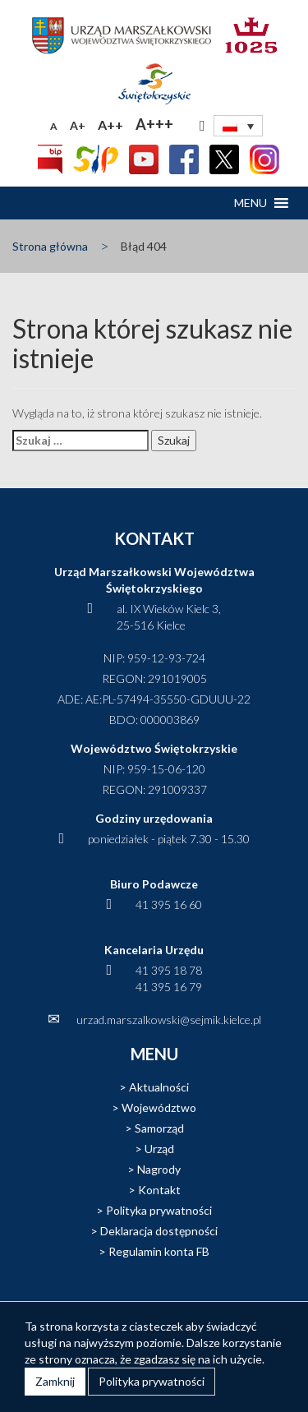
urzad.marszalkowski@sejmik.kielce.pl (168, 1020)
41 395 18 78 (169, 970)
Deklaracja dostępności (159, 1231)
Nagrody (159, 1169)
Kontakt (159, 1190)
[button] (250, 203)
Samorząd (159, 1128)
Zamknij (55, 1381)
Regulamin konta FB (158, 1251)
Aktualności (159, 1087)
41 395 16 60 (169, 904)
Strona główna (50, 246)
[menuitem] (238, 125)
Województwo (159, 1107)
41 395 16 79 (169, 987)
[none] (238, 125)
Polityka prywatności (159, 1210)
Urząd (159, 1149)
